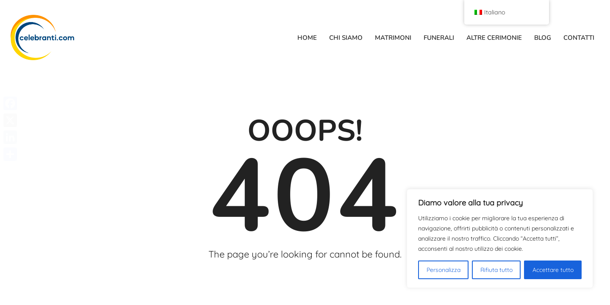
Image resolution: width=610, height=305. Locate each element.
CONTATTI (578, 37)
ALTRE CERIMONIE (494, 37)
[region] (500, 238)
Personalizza (443, 270)
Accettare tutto (553, 270)
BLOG (542, 37)
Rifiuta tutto (496, 270)
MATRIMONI (393, 37)
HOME (307, 37)
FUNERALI (439, 37)
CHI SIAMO (346, 37)
